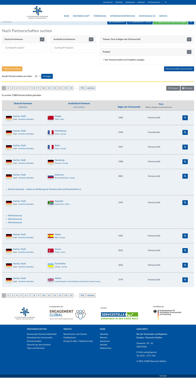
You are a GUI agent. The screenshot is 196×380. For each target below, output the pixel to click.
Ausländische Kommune (79, 106)
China (57, 122)
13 (60, 90)
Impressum (130, 2)
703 (82, 90)
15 (71, 90)
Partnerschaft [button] (81, 16)
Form (161, 107)
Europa (63, 136)
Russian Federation (62, 180)
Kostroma (59, 177)
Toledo (58, 237)
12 (54, 90)
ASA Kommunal (15, 218)
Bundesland (23, 109)
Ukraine (58, 269)
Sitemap (163, 378)
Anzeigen (47, 79)
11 (49, 90)
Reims (57, 148)
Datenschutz (154, 2)
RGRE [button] (66, 16)
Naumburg (59, 163)
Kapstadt (59, 204)
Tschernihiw (60, 266)
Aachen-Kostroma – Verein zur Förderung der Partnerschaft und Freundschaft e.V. (44, 192)
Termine (119, 2)
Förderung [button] (100, 16)
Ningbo (58, 119)
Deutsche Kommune (23, 106)
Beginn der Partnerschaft (129, 109)
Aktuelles (108, 2)
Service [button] (163, 16)
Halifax (58, 281)
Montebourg (60, 133)
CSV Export (173, 91)
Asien (62, 122)
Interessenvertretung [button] (122, 16)
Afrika (67, 206)
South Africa (59, 206)
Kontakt (141, 2)
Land (75, 109)
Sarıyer (58, 251)
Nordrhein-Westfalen (26, 122)
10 (43, 90)
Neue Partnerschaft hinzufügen (170, 24)
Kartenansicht (117, 24)
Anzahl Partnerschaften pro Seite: (17, 79)
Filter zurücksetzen (12, 71)
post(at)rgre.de (150, 355)
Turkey (57, 254)
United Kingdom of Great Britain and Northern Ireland (74, 284)
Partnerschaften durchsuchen (179, 71)
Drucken (187, 91)
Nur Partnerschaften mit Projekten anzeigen (123, 62)
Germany (58, 165)
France (57, 136)
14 (65, 90)
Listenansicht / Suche (140, 24)
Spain (57, 240)
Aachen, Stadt (19, 119)
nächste (90, 90)
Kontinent (81, 109)
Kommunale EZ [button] (147, 16)
